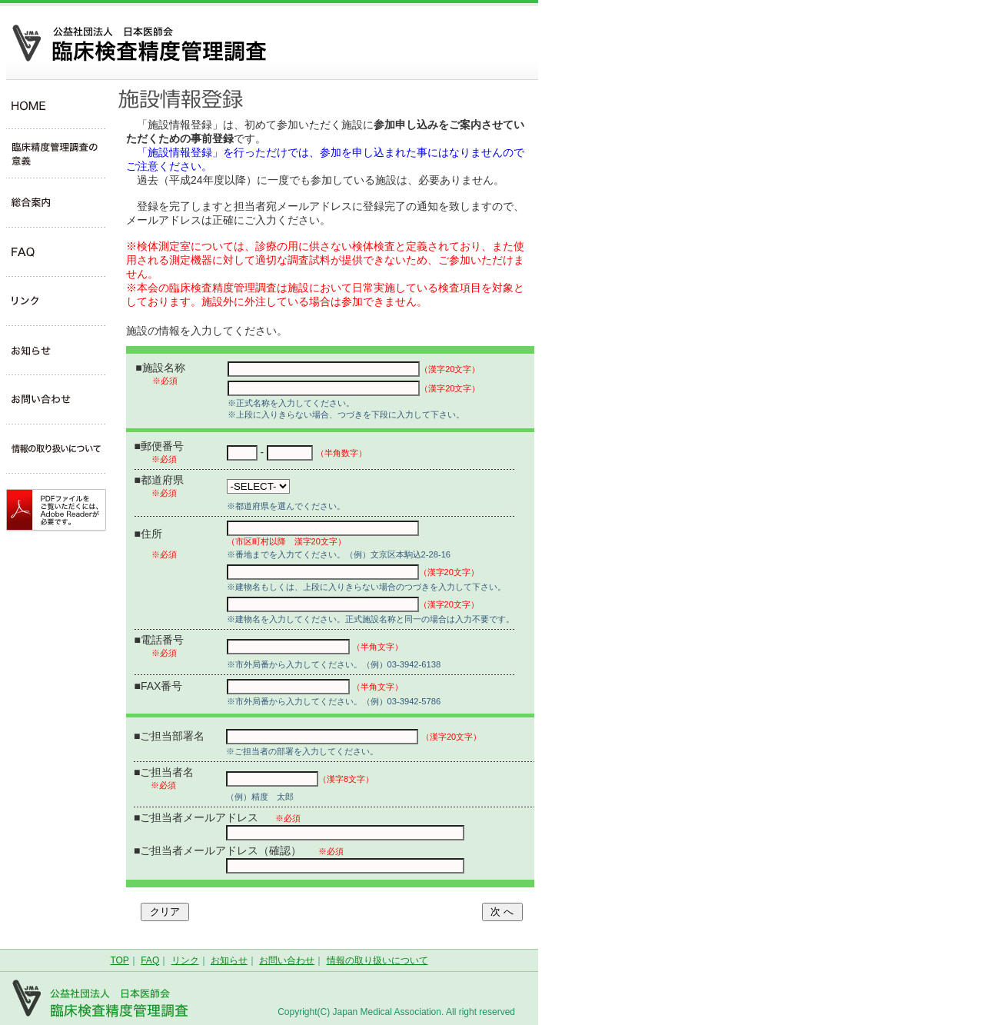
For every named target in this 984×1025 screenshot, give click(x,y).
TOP (119, 960)
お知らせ (229, 960)
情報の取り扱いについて (377, 960)
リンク (185, 960)
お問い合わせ (286, 960)
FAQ (150, 960)
